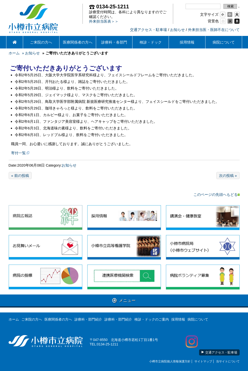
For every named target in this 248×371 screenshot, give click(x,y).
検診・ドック (151, 42)
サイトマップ (203, 361)
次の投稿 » (228, 175)
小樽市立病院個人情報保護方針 (169, 361)
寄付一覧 (18, 153)
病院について (224, 42)
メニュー (124, 300)
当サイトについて (228, 361)
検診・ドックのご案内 (151, 319)
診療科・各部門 (114, 42)
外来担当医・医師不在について (214, 30)
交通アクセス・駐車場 (148, 30)
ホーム (14, 53)
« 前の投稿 (20, 175)
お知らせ (177, 30)
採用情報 (187, 42)
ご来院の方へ (41, 42)
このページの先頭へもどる (216, 194)
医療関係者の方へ (77, 42)
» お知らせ (31, 53)
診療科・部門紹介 (88, 319)
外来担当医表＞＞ (103, 21)
